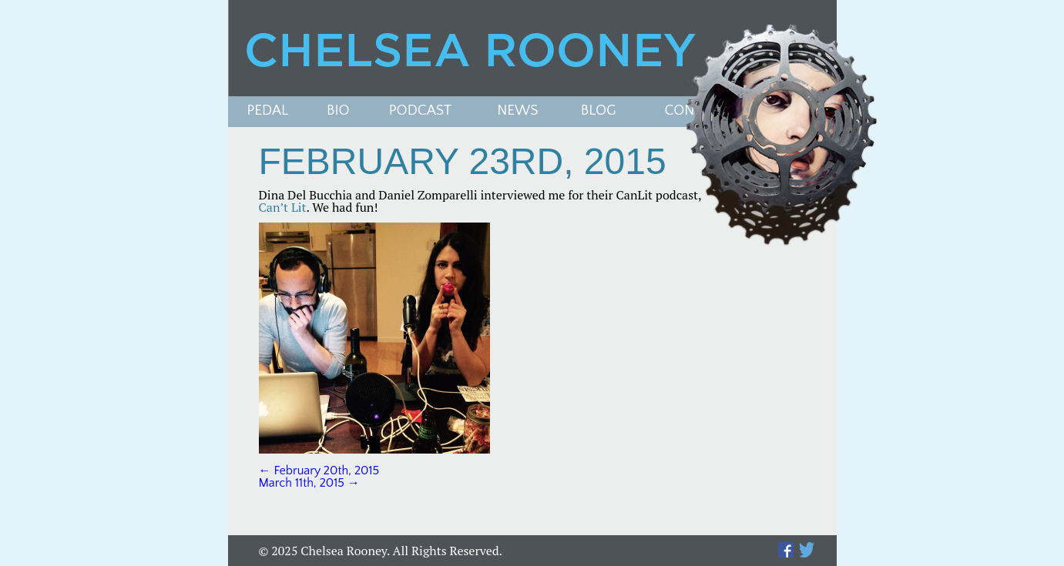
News (517, 111)
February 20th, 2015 (319, 470)
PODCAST (420, 111)
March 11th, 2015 (309, 483)
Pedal (268, 111)
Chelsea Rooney (531, 48)
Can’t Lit (283, 207)
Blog (598, 111)
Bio (338, 111)
